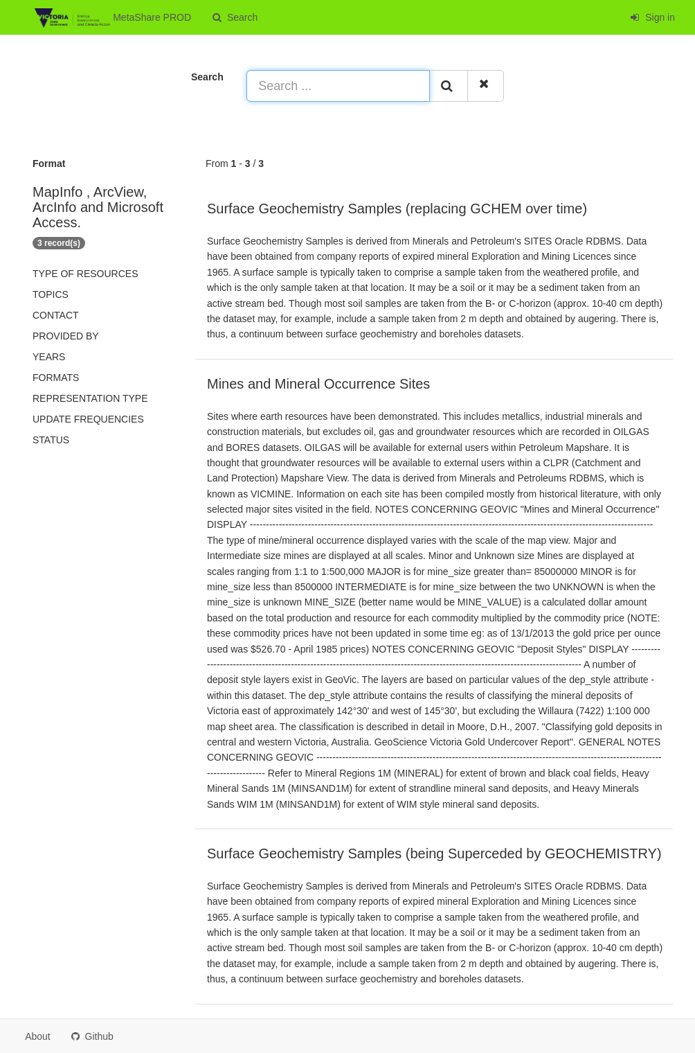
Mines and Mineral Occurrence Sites (318, 383)
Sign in (652, 17)
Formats (56, 377)
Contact (56, 315)
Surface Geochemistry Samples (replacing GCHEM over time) (397, 208)
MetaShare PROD (113, 18)
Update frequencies (88, 419)
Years (49, 356)
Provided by (66, 336)
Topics (51, 294)
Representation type (90, 398)
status (51, 439)
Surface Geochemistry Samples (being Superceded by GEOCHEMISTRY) (434, 853)
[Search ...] (338, 86)
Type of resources (85, 273)
